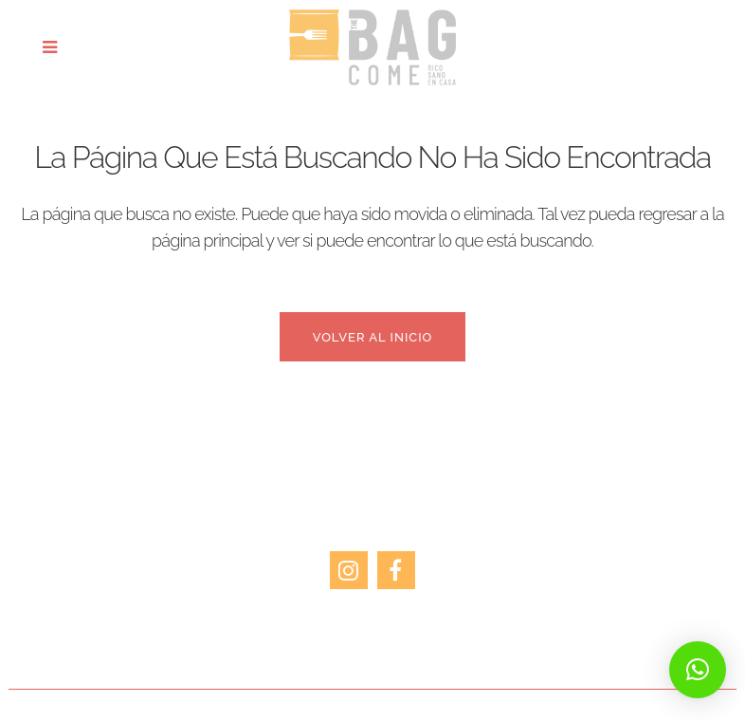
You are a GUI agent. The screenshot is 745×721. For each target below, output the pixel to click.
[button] (697, 669)
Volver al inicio (373, 337)
